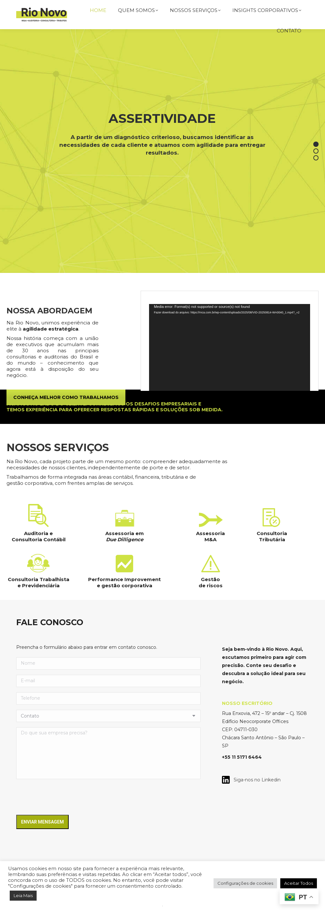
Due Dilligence (124, 539)
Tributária (272, 539)
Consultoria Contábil (38, 539)
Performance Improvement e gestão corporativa (124, 582)
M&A (210, 539)
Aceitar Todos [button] (298, 883)
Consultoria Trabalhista (38, 579)
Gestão (210, 579)
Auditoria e (38, 533)
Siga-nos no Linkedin (255, 780)
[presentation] (65, 797)
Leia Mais (23, 895)
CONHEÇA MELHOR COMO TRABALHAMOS (66, 397)
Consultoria (272, 533)
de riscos (211, 585)
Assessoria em (124, 533)
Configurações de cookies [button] (245, 883)
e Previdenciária (38, 585)
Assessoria (210, 533)
